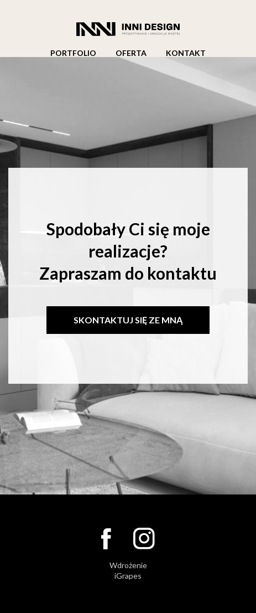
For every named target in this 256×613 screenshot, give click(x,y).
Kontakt (186, 53)
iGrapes (128, 575)
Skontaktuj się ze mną (128, 320)
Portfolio (73, 53)
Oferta (131, 53)
